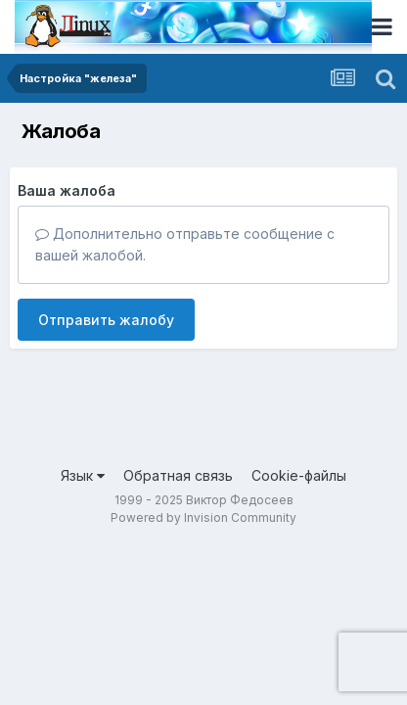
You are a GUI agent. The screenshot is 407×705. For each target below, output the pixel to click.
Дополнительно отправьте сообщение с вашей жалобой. (185, 244)
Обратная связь (178, 475)
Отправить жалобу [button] (106, 319)
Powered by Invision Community (203, 517)
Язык (83, 475)
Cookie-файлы (298, 475)
